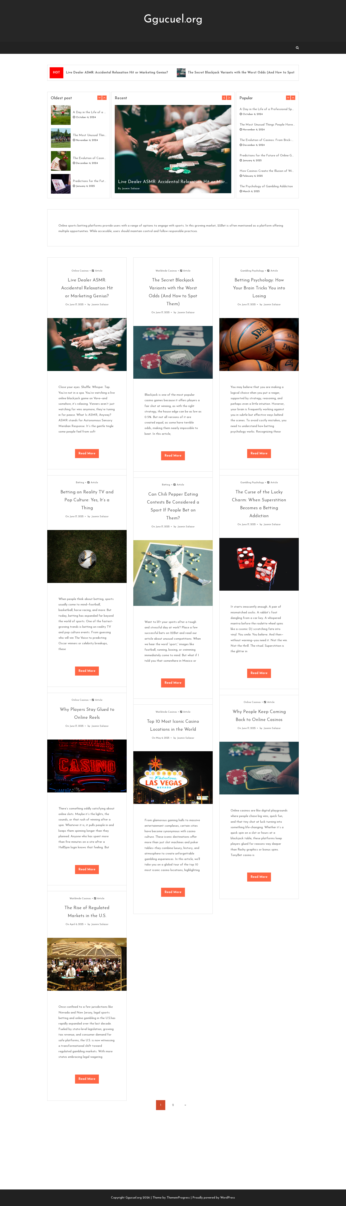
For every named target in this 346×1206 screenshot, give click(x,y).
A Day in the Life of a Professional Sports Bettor (89, 112)
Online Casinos (79, 271)
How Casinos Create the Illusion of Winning (267, 171)
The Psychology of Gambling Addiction (266, 186)
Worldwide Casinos (166, 271)
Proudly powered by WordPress (213, 1197)
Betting (80, 482)
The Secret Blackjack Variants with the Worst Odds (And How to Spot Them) (246, 72)
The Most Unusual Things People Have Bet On (89, 135)
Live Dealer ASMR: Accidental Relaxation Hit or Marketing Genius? (116, 72)
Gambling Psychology (252, 271)
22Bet (221, 225)
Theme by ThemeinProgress (171, 1197)
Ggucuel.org (173, 19)
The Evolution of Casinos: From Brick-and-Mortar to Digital (89, 158)
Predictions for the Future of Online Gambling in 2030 (89, 181)
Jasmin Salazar (131, 188)
